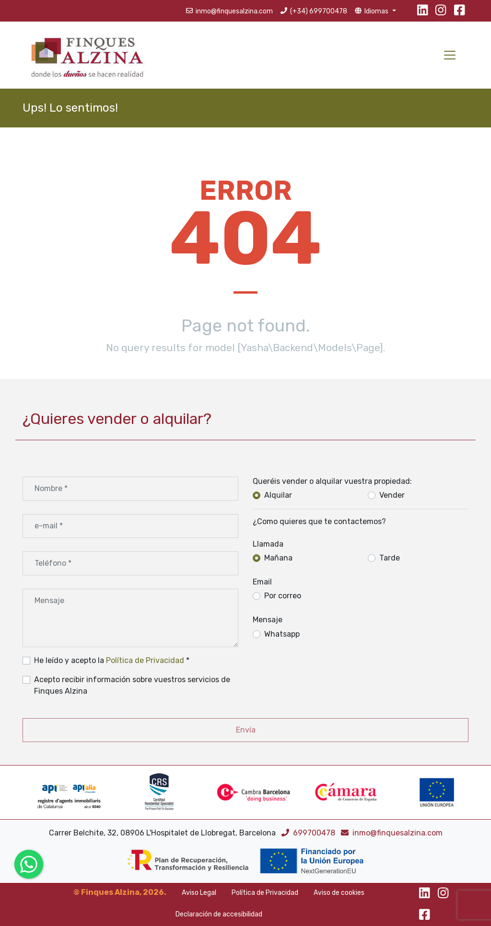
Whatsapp (282, 634)
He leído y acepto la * (111, 660)
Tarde (389, 557)
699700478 (309, 832)
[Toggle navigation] (449, 55)
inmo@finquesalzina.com (392, 832)
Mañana (278, 557)
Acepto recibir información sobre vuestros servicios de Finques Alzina (132, 685)
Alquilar (278, 495)
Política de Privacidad (145, 660)
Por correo (282, 595)
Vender (392, 495)
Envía (246, 729)
